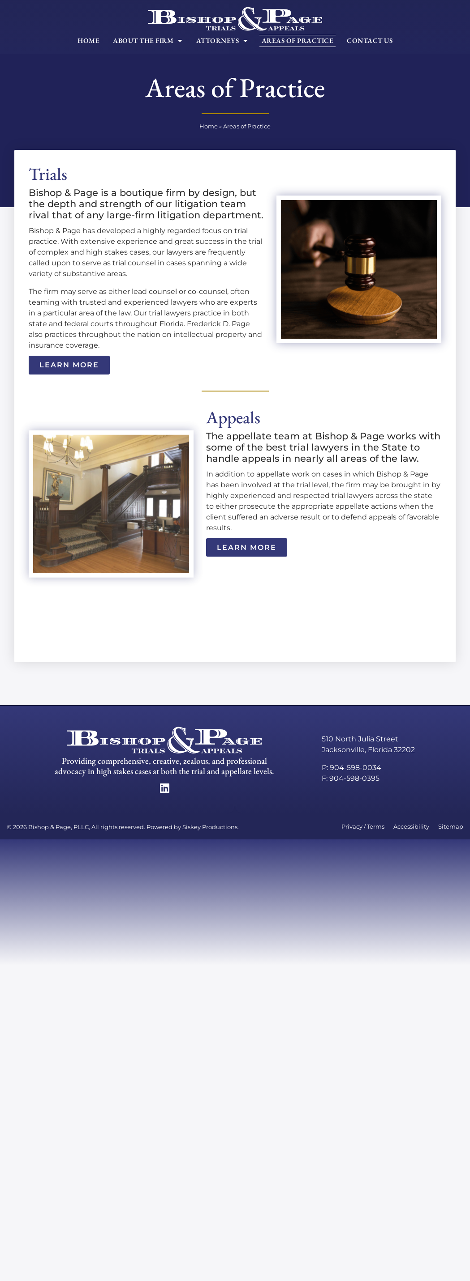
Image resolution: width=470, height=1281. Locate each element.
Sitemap (450, 826)
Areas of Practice (298, 40)
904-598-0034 (355, 767)
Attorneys (222, 41)
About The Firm (148, 41)
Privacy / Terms (362, 826)
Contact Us (369, 40)
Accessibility (411, 826)
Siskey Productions (209, 827)
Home (88, 40)
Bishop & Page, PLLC (58, 827)
